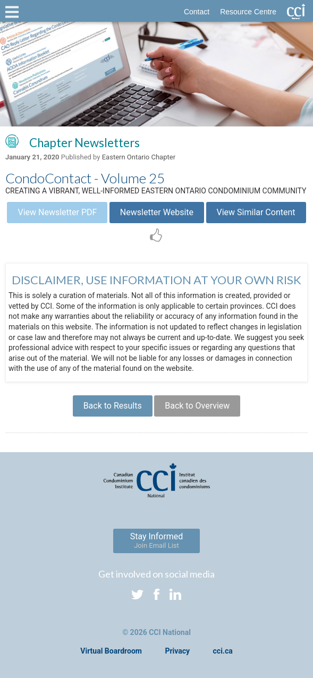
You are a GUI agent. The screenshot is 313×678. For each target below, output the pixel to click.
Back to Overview (197, 406)
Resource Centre (248, 11)
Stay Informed (156, 540)
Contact (196, 11)
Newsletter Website (156, 212)
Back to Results (112, 406)
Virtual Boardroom (111, 651)
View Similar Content (256, 212)
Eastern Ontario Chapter (138, 157)
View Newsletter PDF (57, 212)
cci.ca (223, 651)
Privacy (177, 651)
